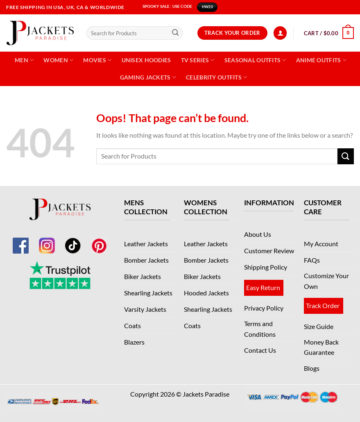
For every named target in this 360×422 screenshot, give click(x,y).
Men (24, 60)
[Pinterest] (99, 240)
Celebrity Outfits (216, 77)
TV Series (198, 60)
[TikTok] (73, 240)
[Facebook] (20, 240)
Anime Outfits (321, 60)
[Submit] (175, 33)
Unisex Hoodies (146, 60)
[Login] (280, 33)
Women (58, 60)
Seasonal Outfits (255, 60)
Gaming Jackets (148, 77)
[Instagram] (46, 240)
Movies (97, 60)
